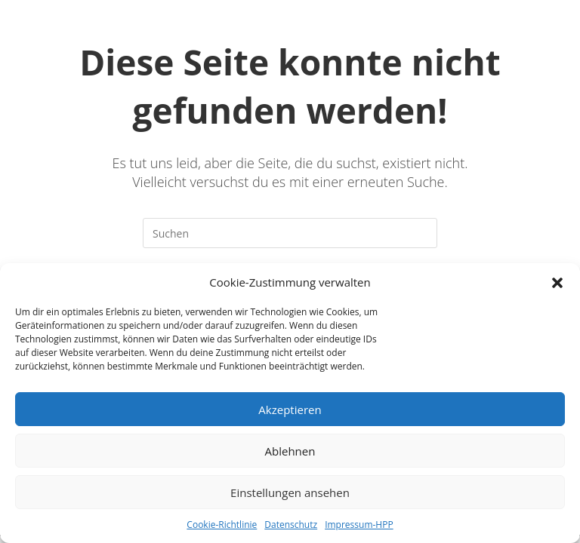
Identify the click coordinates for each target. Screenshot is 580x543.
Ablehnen (290, 451)
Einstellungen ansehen (290, 492)
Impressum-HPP (359, 524)
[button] (557, 282)
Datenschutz (290, 524)
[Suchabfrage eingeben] (290, 233)
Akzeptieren (289, 409)
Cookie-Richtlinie (222, 524)
